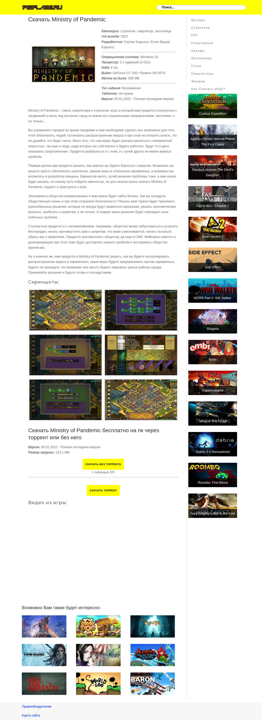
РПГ (195, 35)
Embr (213, 359)
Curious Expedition (212, 113)
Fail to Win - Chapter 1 (212, 206)
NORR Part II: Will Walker (212, 298)
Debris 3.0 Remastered (212, 452)
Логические (201, 58)
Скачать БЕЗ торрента (103, 464)
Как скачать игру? (208, 88)
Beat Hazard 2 (212, 236)
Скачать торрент (103, 490)
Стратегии (200, 27)
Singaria (213, 329)
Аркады (198, 50)
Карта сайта (31, 715)
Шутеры (198, 20)
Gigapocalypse (212, 390)
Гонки (196, 66)
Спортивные (202, 43)
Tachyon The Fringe (212, 421)
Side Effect (213, 267)
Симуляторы (202, 73)
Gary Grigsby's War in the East (212, 513)
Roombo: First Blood (213, 482)
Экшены (198, 81)
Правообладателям (36, 706)
